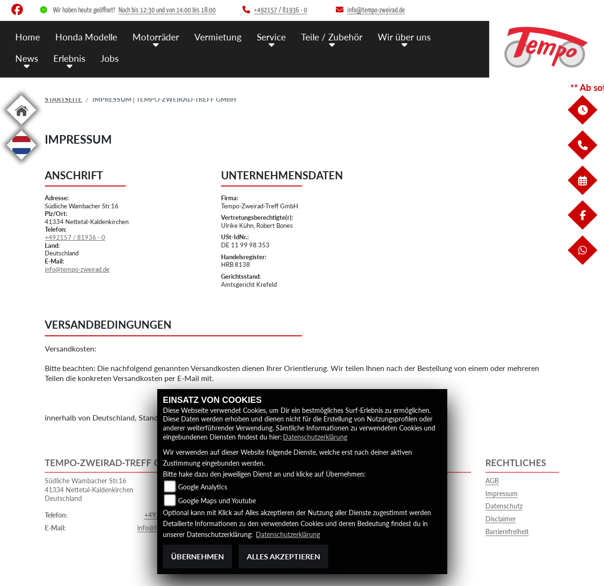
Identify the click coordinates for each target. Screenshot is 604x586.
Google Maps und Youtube (217, 501)
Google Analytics (202, 487)
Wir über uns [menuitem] (404, 36)
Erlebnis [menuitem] (69, 58)
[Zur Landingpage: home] (21, 126)
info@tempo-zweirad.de (77, 269)
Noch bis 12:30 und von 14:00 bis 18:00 (167, 10)
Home (27, 36)
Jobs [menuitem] (110, 58)
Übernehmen (197, 556)
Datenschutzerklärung (315, 437)
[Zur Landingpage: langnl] (21, 161)
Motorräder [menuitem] (155, 36)
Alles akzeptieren (283, 556)
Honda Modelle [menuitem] (86, 36)
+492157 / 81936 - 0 (75, 237)
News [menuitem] (26, 58)
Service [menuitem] (271, 36)
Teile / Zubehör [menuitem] (331, 36)
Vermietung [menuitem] (218, 36)
